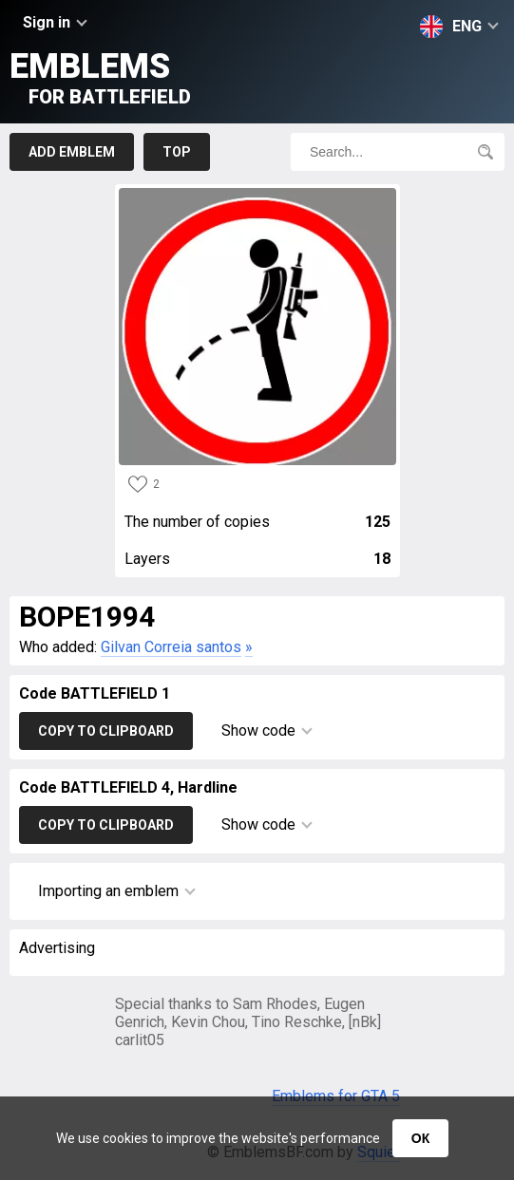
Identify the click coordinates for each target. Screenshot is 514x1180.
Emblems (100, 77)
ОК (420, 1138)
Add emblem (72, 151)
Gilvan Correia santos (171, 647)
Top (176, 151)
